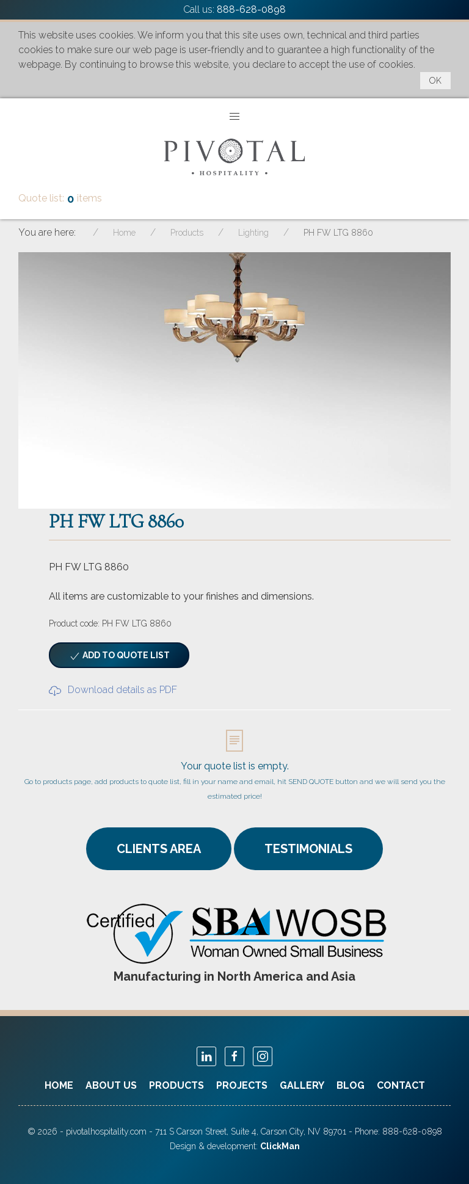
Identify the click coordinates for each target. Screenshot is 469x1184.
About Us (111, 1085)
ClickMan (280, 1146)
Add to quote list (119, 656)
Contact (401, 1085)
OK (435, 80)
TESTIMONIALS (308, 848)
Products (176, 1085)
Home (59, 1085)
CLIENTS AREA (159, 848)
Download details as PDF (113, 690)
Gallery (302, 1085)
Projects (241, 1085)
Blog (350, 1085)
